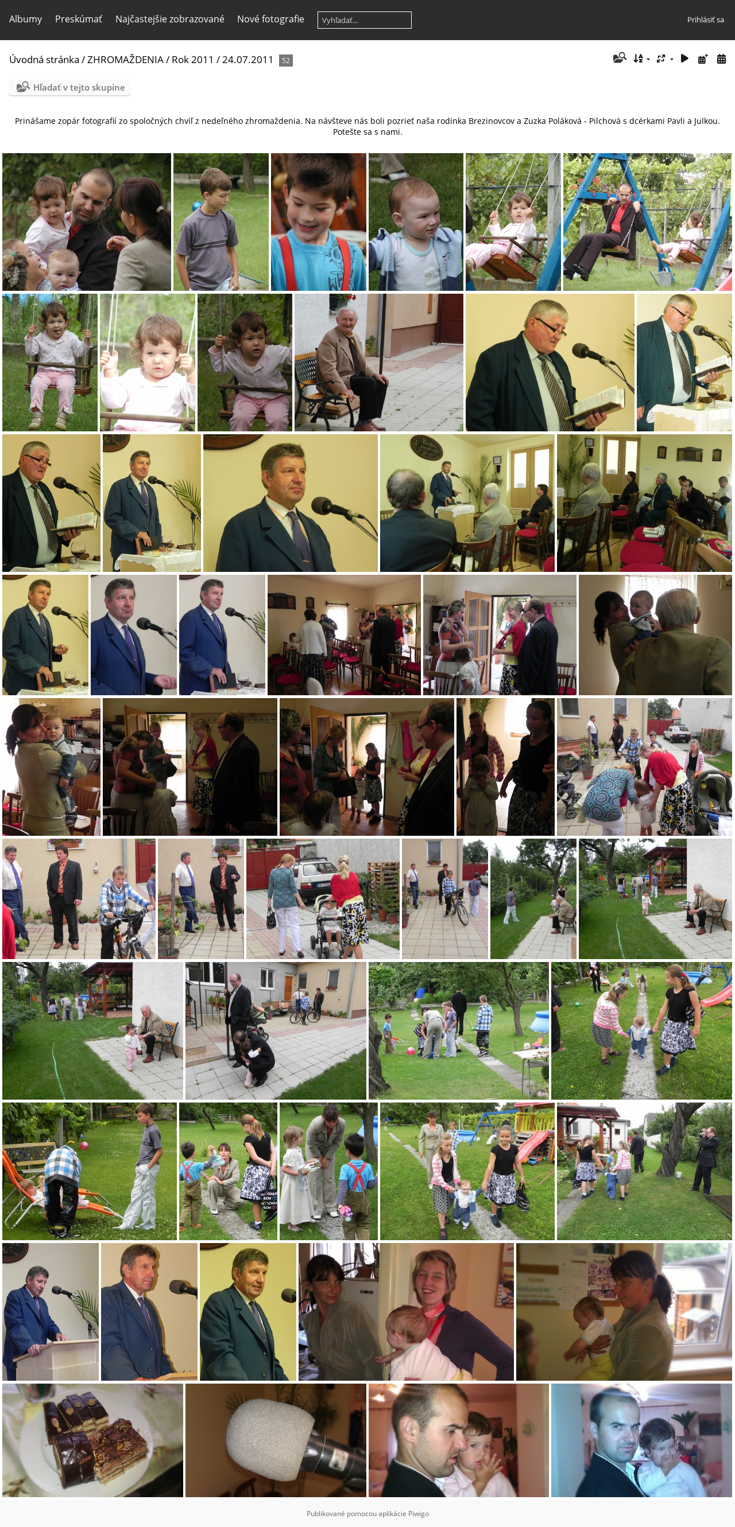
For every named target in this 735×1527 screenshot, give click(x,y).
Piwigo (418, 1513)
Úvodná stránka (44, 59)
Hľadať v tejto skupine (79, 87)
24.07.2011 (248, 59)
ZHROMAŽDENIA (125, 59)
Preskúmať (78, 19)
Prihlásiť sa (705, 19)
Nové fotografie (270, 19)
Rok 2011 (193, 59)
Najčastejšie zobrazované (170, 19)
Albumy (25, 19)
